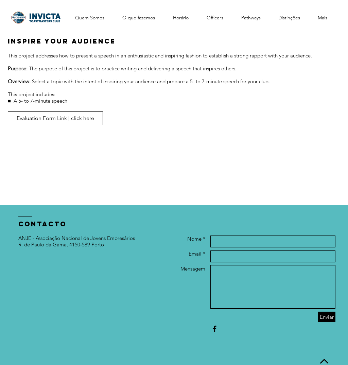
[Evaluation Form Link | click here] (55, 118)
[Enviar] (326, 317)
